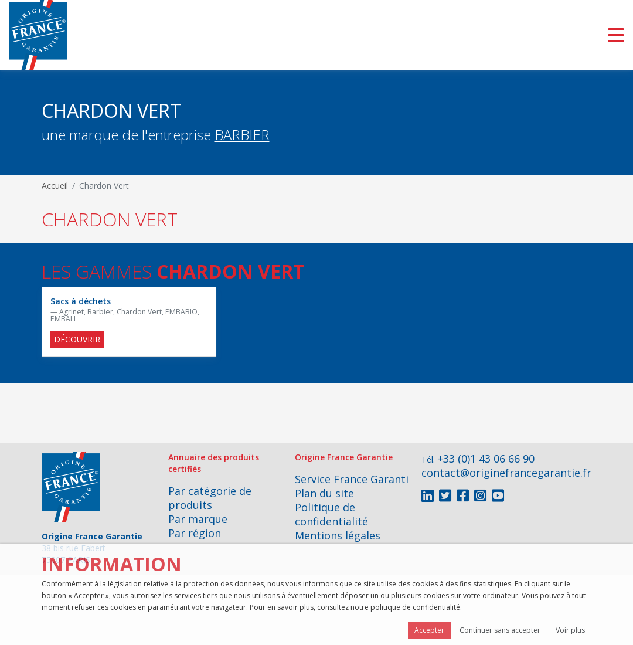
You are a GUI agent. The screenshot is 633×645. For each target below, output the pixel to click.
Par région (194, 533)
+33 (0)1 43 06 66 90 (486, 458)
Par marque (197, 519)
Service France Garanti (352, 479)
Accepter (429, 630)
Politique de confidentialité (331, 514)
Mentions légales (337, 535)
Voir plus (570, 630)
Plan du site (324, 493)
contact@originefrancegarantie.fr (506, 473)
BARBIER (242, 134)
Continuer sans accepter (500, 630)
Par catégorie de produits (209, 498)
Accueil (55, 185)
